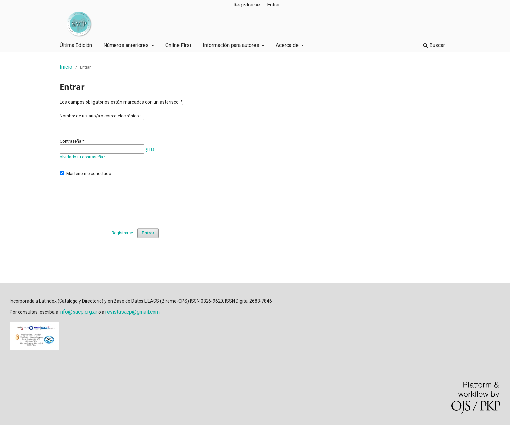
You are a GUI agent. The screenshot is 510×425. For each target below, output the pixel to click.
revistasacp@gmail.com (132, 312)
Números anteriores (126, 45)
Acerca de (288, 45)
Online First (178, 45)
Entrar (273, 5)
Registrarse (246, 5)
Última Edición (76, 45)
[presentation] (109, 199)
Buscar (434, 45)
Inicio (66, 67)
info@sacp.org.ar (78, 312)
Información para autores (232, 45)
